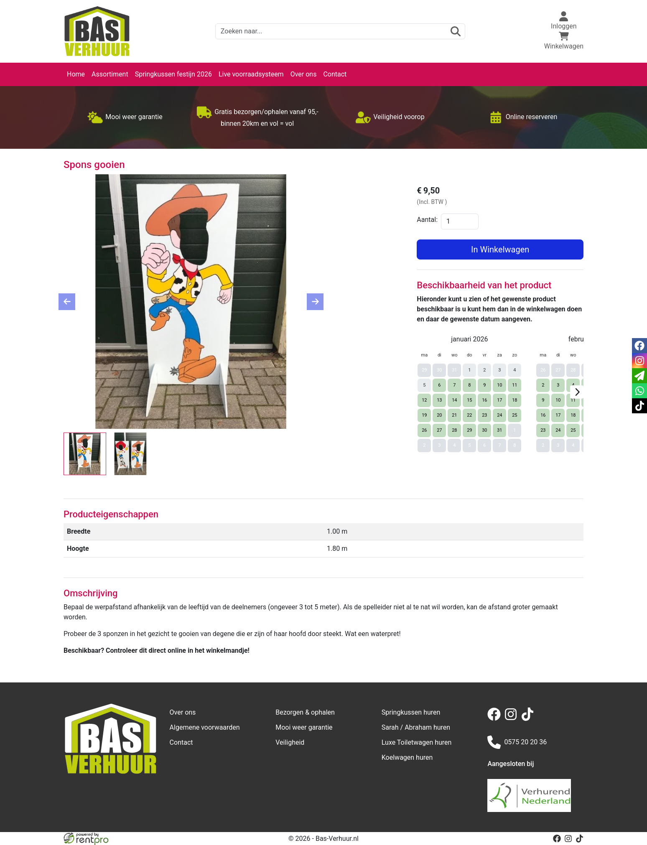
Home (76, 74)
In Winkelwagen (500, 249)
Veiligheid (289, 742)
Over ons (303, 74)
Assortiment (110, 74)
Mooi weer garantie (303, 727)
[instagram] (512, 719)
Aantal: (427, 220)
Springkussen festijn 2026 (173, 74)
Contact (334, 74)
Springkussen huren (411, 712)
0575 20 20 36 (517, 742)
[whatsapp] (639, 390)
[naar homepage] (97, 31)
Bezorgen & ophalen (305, 712)
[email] (639, 375)
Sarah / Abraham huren (416, 727)
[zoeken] (455, 31)
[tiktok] (529, 719)
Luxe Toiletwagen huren (417, 742)
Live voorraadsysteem (251, 74)
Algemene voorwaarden (205, 727)
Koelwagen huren (407, 757)
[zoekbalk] (340, 31)
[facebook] (495, 719)
